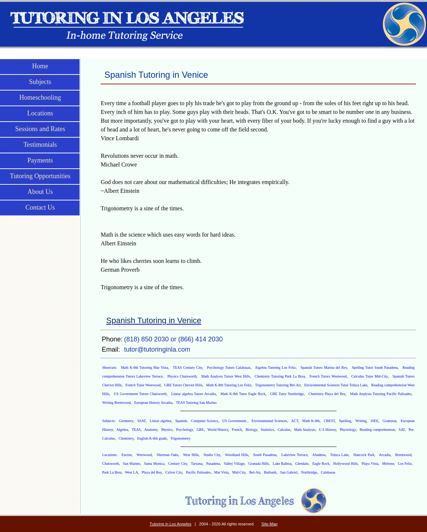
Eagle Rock (321, 464)
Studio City (211, 455)
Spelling (345, 421)
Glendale (301, 464)
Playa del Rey (152, 472)
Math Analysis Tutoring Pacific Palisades (380, 394)
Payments (40, 160)
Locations (40, 113)
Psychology (184, 430)
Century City (177, 464)
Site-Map (269, 524)
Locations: (110, 455)
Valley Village (234, 464)
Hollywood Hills (345, 464)
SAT (402, 430)
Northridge (309, 472)
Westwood (144, 455)
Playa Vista (370, 464)
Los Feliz (405, 464)
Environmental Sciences (269, 421)
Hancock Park (363, 455)
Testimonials (40, 144)
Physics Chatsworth (182, 376)
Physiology (348, 430)
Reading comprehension (377, 430)
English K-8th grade (152, 438)
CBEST (329, 421)
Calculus (284, 430)
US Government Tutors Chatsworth (140, 394)
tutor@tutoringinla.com (157, 349)
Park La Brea (112, 472)
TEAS (136, 430)
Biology (251, 430)
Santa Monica (154, 464)
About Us (40, 191)
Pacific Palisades (198, 472)
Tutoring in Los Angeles (171, 524)
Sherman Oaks (167, 455)
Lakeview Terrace (294, 455)
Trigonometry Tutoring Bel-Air (278, 385)
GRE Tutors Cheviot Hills (183, 385)
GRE (200, 430)
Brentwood (403, 455)
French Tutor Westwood (143, 385)
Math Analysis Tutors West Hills (225, 376)
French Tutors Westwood (328, 376)
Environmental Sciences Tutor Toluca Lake (336, 385)
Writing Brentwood (116, 403)
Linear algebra (160, 421)
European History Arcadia (153, 403)
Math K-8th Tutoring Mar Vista (144, 367)
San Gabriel (289, 472)
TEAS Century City (187, 367)
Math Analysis (304, 430)
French (237, 430)
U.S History (327, 430)
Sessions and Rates (40, 129)
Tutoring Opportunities (40, 176)
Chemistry (126, 438)
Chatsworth (110, 464)
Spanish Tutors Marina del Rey (323, 367)
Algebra (122, 430)
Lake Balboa (282, 464)
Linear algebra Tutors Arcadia (193, 394)
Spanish (181, 421)
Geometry (126, 421)
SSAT (141, 421)
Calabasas (328, 472)
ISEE (374, 421)
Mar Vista (221, 472)
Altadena (319, 455)
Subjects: (109, 421)
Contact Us (40, 207)
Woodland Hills (237, 455)
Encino (127, 455)
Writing (361, 421)
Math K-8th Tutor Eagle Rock (242, 394)
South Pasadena (264, 455)
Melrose (388, 464)
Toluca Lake (339, 455)
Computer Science (204, 421)
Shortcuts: (110, 367)
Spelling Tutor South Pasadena (375, 367)
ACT (294, 421)
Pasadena (213, 464)
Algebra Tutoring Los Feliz (275, 367)
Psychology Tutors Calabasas (228, 367)
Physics (167, 430)
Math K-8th (310, 421)
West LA (131, 472)
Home (40, 66)
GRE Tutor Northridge (287, 394)
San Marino (131, 464)
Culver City (173, 472)
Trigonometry (180, 438)
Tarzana (197, 464)
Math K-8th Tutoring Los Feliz (228, 385)
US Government (234, 421)
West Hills (191, 455)
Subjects (40, 81)
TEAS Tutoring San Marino (196, 403)
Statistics (267, 430)
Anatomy (151, 430)
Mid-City (239, 472)
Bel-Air (254, 472)
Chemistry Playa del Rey (327, 394)
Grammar (389, 421)
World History (217, 430)
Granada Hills (259, 464)
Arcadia (385, 455)
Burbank (270, 472)
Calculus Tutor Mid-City (369, 376)
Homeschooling (40, 97)
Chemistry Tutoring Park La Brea (280, 376)
